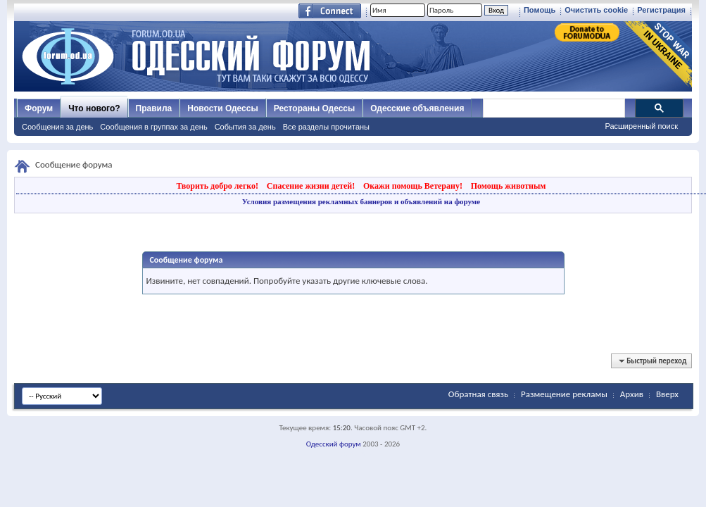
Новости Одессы (222, 108)
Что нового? (94, 108)
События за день (245, 127)
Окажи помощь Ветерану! (412, 186)
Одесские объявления (417, 108)
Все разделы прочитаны (326, 127)
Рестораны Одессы (314, 108)
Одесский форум (333, 444)
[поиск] (553, 108)
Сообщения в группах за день (153, 127)
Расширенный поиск (641, 126)
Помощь (539, 10)
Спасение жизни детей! (311, 186)
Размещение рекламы (564, 394)
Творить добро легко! (217, 186)
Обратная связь (478, 394)
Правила (154, 108)
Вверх (667, 394)
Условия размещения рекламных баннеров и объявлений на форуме (361, 201)
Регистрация (661, 10)
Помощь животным (508, 186)
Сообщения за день (57, 127)
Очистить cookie (596, 10)
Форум (39, 108)
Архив (631, 394)
